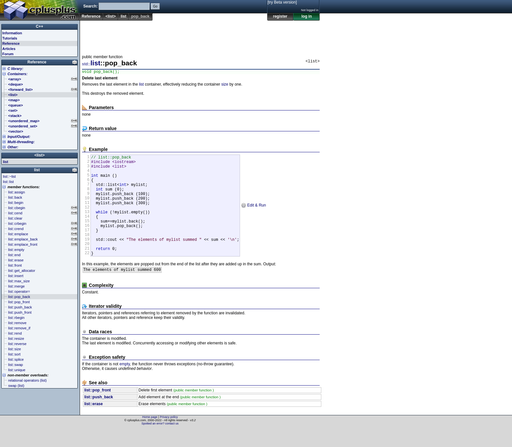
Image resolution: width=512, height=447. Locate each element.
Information (12, 33)
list (123, 16)
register (280, 16)
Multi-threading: (21, 142)
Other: (13, 147)
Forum (7, 54)
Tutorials (9, 38)
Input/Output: (19, 137)
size (224, 85)
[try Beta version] (282, 2)
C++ (39, 26)
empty (125, 387)
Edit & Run (253, 217)
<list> (110, 16)
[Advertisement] (201, 35)
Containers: (17, 74)
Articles (8, 49)
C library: (15, 69)
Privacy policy (169, 435)
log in (306, 16)
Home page (150, 435)
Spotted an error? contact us (160, 442)
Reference (91, 16)
